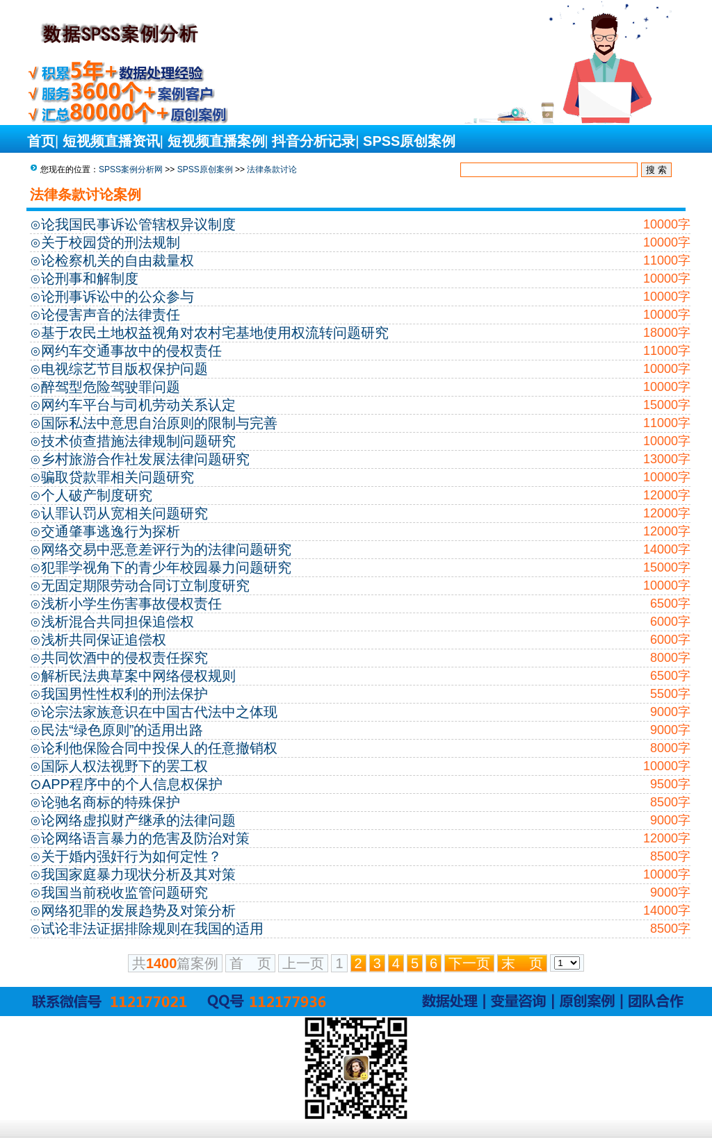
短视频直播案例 (216, 141)
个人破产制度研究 (96, 495)
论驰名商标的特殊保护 (110, 802)
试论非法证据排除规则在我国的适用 (152, 928)
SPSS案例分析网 (131, 169)
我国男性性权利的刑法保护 (124, 693)
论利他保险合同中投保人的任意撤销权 (159, 748)
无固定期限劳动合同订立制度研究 (145, 585)
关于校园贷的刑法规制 (110, 242)
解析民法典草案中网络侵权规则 (138, 675)
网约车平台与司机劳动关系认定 (138, 405)
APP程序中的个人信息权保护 (132, 784)
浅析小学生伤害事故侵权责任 (131, 603)
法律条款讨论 (272, 169)
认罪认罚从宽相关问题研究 (124, 513)
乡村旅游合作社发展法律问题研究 (145, 459)
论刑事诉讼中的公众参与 (117, 296)
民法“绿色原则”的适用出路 (122, 730)
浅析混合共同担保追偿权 (117, 621)
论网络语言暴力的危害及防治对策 (145, 838)
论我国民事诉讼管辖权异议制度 (138, 224)
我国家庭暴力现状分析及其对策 (138, 874)
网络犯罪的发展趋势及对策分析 (138, 910)
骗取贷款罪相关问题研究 (117, 477)
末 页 (522, 963)
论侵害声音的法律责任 (110, 314)
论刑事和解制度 (89, 278)
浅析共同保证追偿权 (103, 639)
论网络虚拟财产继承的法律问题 (138, 820)
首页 (41, 141)
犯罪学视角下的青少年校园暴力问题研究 (166, 567)
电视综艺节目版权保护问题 (124, 368)
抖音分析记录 (313, 141)
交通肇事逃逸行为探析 (110, 531)
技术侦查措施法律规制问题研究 (138, 441)
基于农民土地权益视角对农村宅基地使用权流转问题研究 (215, 332)
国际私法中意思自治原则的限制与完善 (159, 423)
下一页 (469, 963)
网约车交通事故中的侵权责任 (131, 350)
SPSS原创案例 (409, 141)
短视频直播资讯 (111, 141)
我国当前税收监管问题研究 (124, 892)
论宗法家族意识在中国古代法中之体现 (159, 712)
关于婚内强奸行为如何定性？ (131, 856)
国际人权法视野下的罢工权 (124, 766)
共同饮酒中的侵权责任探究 (124, 657)
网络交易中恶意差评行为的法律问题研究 (166, 549)
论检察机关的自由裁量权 (117, 260)
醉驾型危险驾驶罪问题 (110, 386)
